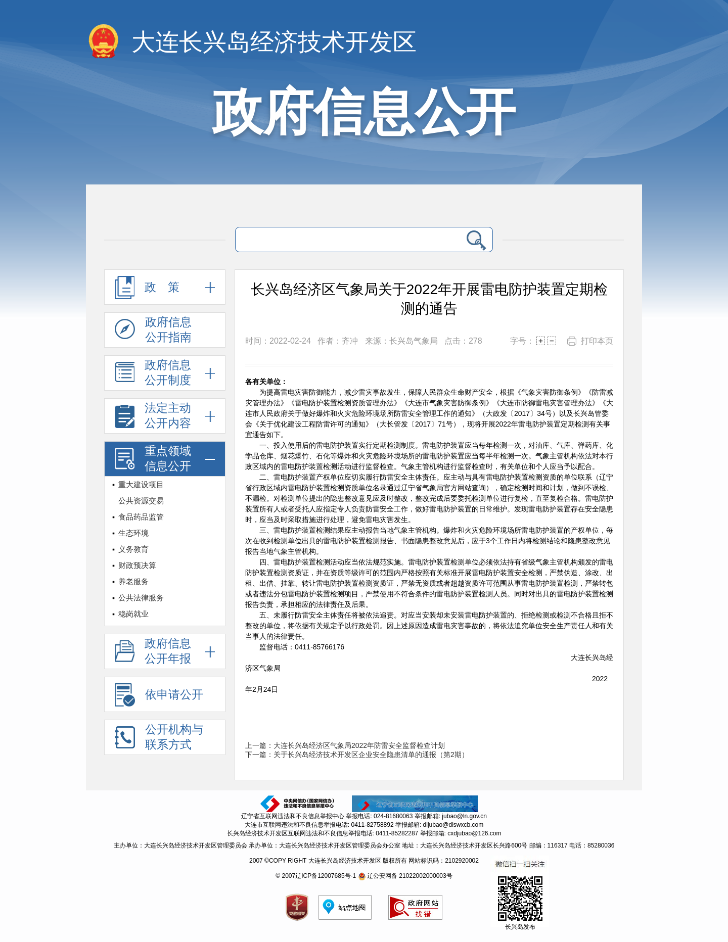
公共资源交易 (141, 500)
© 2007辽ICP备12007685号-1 (316, 875)
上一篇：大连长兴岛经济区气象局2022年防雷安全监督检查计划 (345, 745)
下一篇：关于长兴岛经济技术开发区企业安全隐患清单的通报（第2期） (357, 754)
